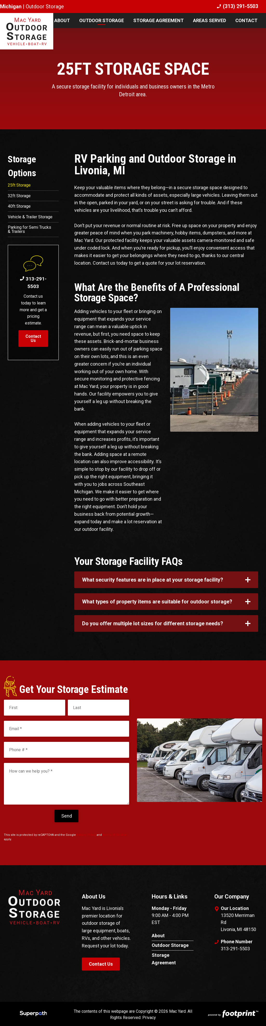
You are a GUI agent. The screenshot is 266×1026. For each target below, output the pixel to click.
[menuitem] (62, 20)
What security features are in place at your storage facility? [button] (152, 580)
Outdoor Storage (170, 945)
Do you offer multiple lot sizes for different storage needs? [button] (152, 623)
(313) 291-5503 (237, 6)
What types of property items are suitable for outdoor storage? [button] (157, 601)
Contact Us (33, 340)
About (158, 935)
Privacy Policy (86, 835)
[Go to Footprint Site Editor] (232, 1014)
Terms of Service (114, 835)
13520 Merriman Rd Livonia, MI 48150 (238, 922)
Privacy (149, 1017)
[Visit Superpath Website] (33, 1014)
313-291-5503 (33, 285)
